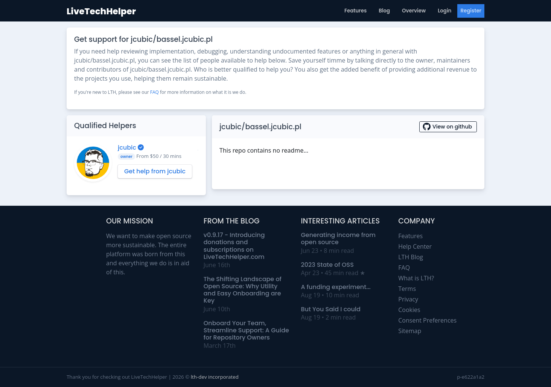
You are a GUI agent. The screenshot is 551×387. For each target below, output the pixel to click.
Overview (414, 10)
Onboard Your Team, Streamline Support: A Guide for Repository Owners (246, 330)
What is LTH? (416, 278)
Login (444, 10)
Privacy (408, 299)
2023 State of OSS (327, 264)
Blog (384, 10)
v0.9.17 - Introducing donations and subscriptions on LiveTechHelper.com (234, 246)
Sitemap (409, 331)
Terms (407, 289)
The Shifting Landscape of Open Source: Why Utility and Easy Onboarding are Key (243, 290)
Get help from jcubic (155, 171)
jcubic (128, 147)
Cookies (409, 310)
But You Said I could (331, 309)
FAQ (154, 92)
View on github (448, 126)
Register (470, 10)
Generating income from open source (338, 238)
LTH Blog (410, 257)
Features (355, 10)
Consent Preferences (427, 320)
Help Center (415, 246)
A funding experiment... (336, 287)
